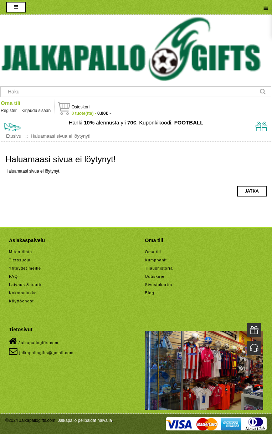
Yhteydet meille (25, 268)
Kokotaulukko (23, 293)
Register (9, 110)
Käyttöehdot (21, 301)
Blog (149, 293)
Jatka (252, 191)
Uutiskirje (155, 276)
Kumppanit (156, 260)
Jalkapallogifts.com (33, 341)
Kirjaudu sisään (36, 110)
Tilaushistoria (159, 268)
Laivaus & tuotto (26, 284)
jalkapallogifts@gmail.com (41, 351)
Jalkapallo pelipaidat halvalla (85, 420)
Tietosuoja (19, 260)
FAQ (13, 276)
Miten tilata (20, 252)
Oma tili (10, 103)
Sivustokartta (159, 284)
